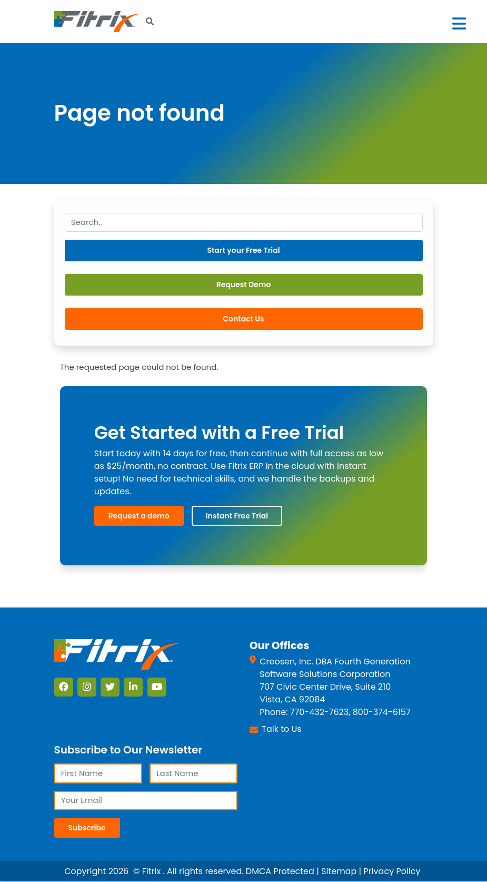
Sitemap (338, 871)
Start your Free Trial (243, 250)
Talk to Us (281, 729)
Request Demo (243, 284)
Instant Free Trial (237, 516)
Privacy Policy (391, 871)
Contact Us (243, 318)
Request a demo (139, 516)
